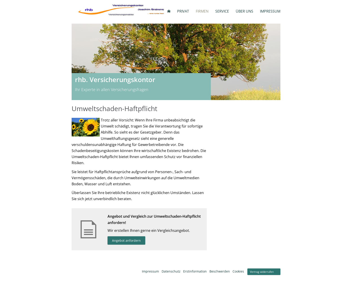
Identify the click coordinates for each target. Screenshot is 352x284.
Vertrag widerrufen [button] (262, 271)
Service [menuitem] (222, 11)
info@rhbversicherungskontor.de (240, 137)
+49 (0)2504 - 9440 (228, 131)
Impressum (150, 271)
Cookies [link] (238, 271)
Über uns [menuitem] (244, 11)
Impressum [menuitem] (270, 11)
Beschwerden (219, 271)
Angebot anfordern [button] (126, 240)
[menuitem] (168, 11)
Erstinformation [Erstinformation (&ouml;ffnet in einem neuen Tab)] (195, 271)
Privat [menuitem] (183, 11)
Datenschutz (171, 271)
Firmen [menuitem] (202, 11)
